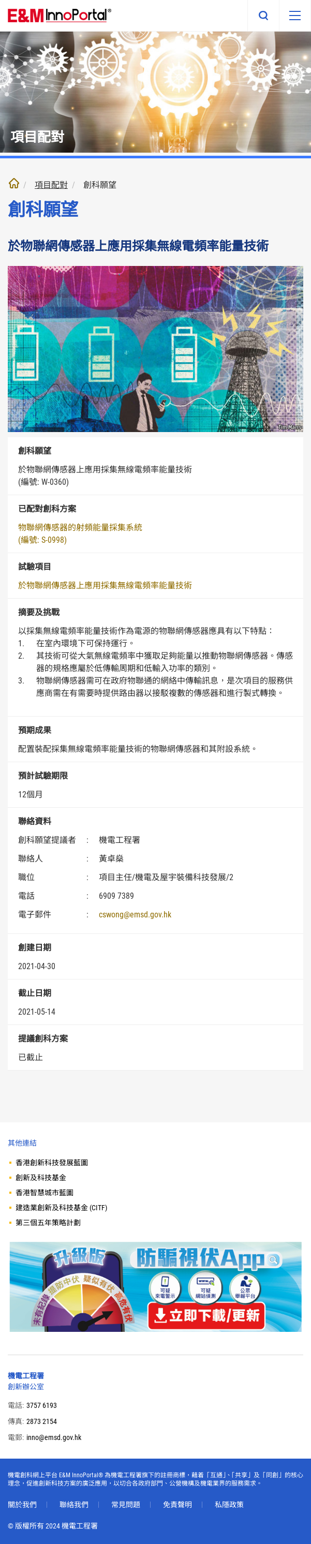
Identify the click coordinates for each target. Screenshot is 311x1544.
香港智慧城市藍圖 (44, 1193)
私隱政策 (229, 1505)
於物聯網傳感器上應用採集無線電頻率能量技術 (105, 585)
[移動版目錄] (294, 15)
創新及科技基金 (41, 1178)
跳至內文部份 (0, 0)
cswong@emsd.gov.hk (135, 914)
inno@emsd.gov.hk (53, 1437)
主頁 (14, 183)
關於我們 (22, 1505)
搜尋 (263, 15)
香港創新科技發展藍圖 (52, 1163)
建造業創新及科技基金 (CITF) (61, 1208)
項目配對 (51, 185)
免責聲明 (177, 1505)
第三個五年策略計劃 (48, 1223)
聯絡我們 (74, 1505)
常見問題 (125, 1505)
